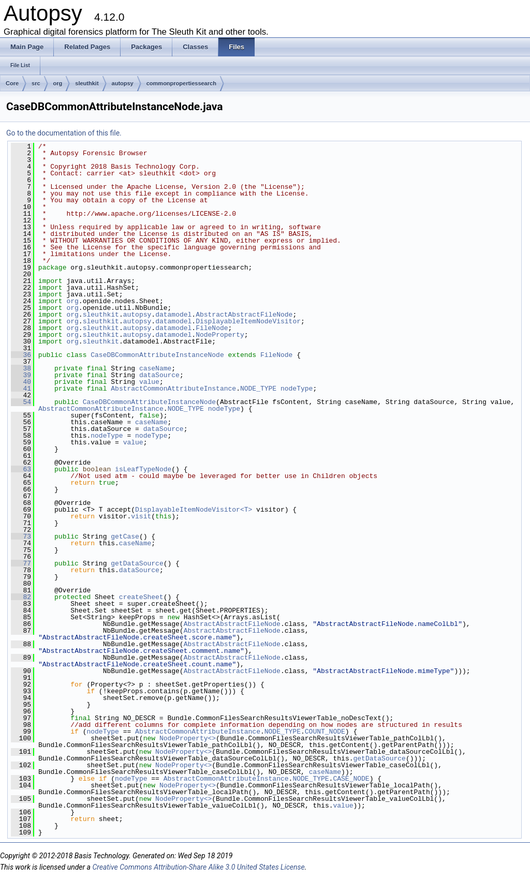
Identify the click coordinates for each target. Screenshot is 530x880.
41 (21, 388)
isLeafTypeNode (143, 469)
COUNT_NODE (325, 731)
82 (21, 597)
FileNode (212, 328)
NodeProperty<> (187, 738)
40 (21, 381)
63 (21, 469)
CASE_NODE (351, 778)
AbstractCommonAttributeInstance (173, 388)
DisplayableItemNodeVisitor (248, 321)
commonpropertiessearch (181, 83)
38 (21, 368)
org (58, 83)
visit (141, 516)
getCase (125, 536)
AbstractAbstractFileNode (244, 314)
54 (21, 402)
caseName (155, 368)
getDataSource (137, 563)
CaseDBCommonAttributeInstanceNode (157, 355)
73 (21, 536)
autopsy (123, 83)
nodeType (297, 388)
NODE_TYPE (258, 388)
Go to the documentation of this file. (64, 133)
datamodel (173, 314)
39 (21, 375)
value (149, 381)
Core (12, 83)
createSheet (141, 597)
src (36, 83)
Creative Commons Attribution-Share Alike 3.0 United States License (198, 867)
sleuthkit (86, 83)
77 (21, 563)
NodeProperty (220, 334)
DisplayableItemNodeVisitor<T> (193, 509)
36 (21, 355)
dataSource (159, 375)
